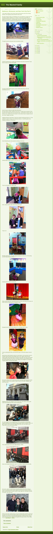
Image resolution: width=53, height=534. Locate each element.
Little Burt (38, 22)
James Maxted (40, 10)
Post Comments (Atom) (13, 529)
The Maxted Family (14, 5)
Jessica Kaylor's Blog (40, 17)
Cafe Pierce (38, 18)
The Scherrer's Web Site (41, 21)
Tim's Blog (38, 26)
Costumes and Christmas (42, 35)
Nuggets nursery (39, 27)
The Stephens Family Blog (41, 24)
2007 (37, 51)
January (39, 34)
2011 (37, 45)
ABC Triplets (38, 23)
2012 (37, 33)
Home (17, 527)
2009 (37, 48)
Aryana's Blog (39, 19)
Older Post (30, 527)
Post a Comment (7, 523)
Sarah (39, 12)
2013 (37, 31)
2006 (37, 52)
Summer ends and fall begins (42, 39)
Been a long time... (40, 43)
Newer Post (5, 527)
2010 (37, 47)
